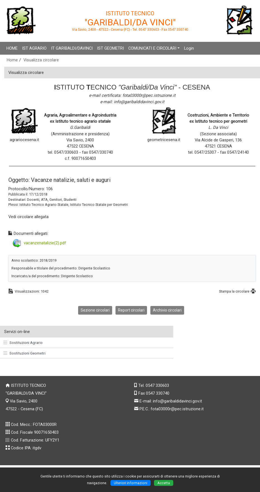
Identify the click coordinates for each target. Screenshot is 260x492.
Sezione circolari (95, 310)
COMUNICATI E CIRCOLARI (152, 48)
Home (12, 59)
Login (189, 48)
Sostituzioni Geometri (24, 353)
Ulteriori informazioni (130, 483)
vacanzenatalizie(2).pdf (45, 242)
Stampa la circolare (234, 291)
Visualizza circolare (41, 59)
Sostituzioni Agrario (23, 342)
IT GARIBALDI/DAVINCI (72, 48)
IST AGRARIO (34, 48)
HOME (12, 48)
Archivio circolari (167, 310)
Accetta (163, 483)
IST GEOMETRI (110, 48)
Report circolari (131, 310)
